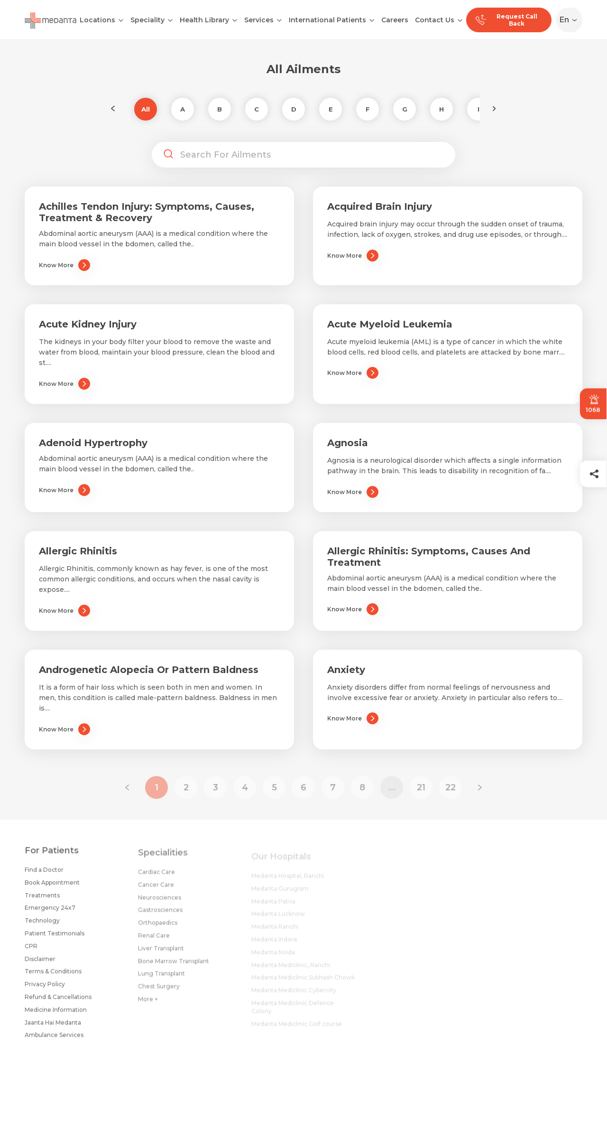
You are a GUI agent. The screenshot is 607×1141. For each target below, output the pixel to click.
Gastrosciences (160, 915)
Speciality (147, 20)
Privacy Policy (45, 988)
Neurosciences (159, 903)
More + (148, 1004)
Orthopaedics (157, 928)
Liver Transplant (161, 953)
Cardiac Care (156, 877)
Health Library (204, 20)
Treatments (42, 899)
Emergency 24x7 (50, 912)
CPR (31, 950)
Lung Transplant (161, 979)
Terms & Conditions (53, 975)
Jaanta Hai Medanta (53, 1026)
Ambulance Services (54, 1039)
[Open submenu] (170, 19)
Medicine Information (56, 1014)
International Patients (327, 20)
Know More (64, 265)
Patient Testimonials (54, 937)
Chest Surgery (159, 992)
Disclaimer (40, 962)
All (145, 109)
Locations (97, 20)
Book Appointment (52, 886)
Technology (42, 924)
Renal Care (154, 941)
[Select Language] (571, 20)
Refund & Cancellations (58, 1001)
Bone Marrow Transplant (173, 966)
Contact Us (434, 20)
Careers (394, 20)
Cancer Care (156, 890)
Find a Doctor (44, 874)
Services (259, 20)
